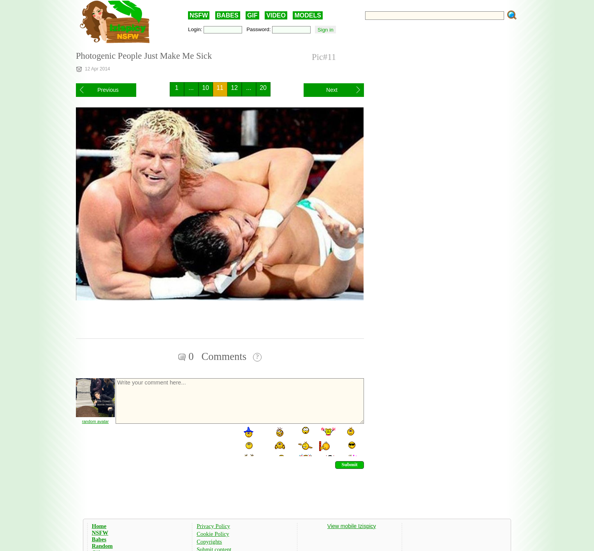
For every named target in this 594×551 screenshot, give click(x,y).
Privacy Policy (213, 526)
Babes (99, 539)
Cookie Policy (213, 534)
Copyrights (209, 542)
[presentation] (174, 441)
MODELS (307, 15)
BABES (228, 15)
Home (99, 526)
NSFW (199, 15)
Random (102, 546)
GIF (252, 15)
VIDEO (276, 15)
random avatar (95, 421)
